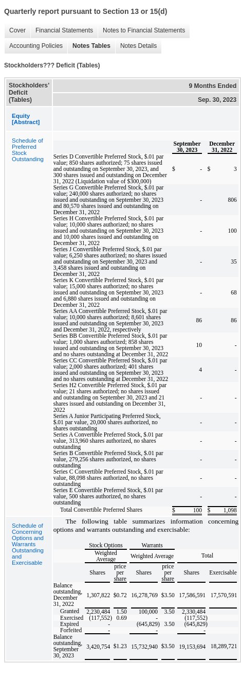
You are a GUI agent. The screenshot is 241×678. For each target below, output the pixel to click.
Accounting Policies (33, 46)
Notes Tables (88, 46)
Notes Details (136, 46)
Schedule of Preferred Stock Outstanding (28, 149)
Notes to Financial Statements (141, 30)
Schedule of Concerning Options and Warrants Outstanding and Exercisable (28, 544)
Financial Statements (61, 30)
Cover (15, 30)
